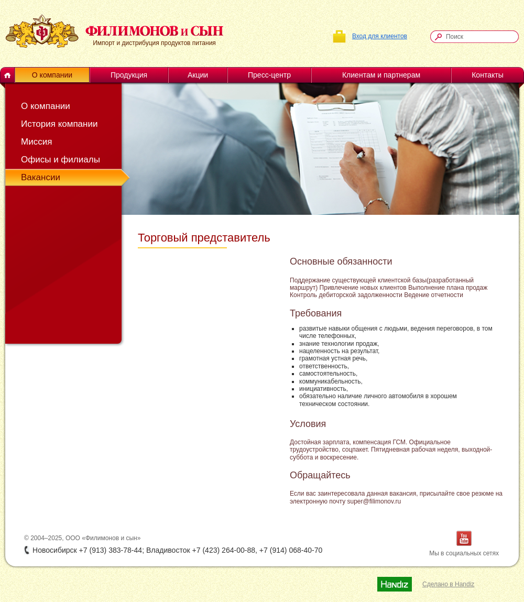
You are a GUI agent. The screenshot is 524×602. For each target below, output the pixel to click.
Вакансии (40, 177)
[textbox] (479, 36)
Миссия (36, 142)
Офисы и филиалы (60, 160)
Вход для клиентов (379, 36)
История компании (59, 124)
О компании (45, 106)
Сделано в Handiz (448, 584)
